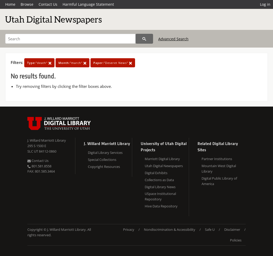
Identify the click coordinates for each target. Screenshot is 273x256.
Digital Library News (160, 187)
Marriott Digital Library (162, 158)
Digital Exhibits (156, 172)
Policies (235, 240)
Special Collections (102, 159)
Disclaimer (232, 229)
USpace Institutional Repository (160, 196)
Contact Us (48, 4)
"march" (72, 63)
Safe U (210, 229)
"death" (39, 63)
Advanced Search (173, 38)
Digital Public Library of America (219, 181)
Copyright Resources (104, 166)
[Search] (70, 39)
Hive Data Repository (161, 206)
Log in (265, 4)
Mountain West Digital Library (219, 168)
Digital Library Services (105, 152)
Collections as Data (159, 180)
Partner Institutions (217, 158)
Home (10, 4)
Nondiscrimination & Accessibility (169, 229)
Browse (27, 4)
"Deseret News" (112, 63)
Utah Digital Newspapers (164, 165)
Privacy (128, 229)
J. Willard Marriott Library (46, 140)
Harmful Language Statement (88, 4)
